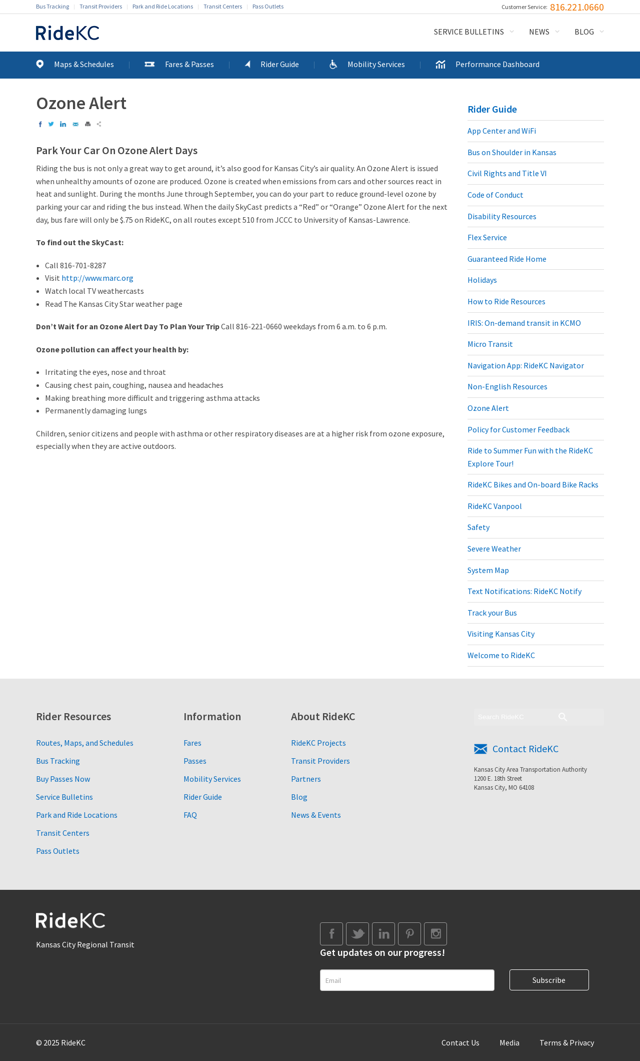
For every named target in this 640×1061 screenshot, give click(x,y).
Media (510, 1042)
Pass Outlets (268, 6)
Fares (193, 743)
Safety (479, 527)
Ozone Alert (488, 408)
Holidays (482, 280)
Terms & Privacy (567, 1042)
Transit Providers (101, 6)
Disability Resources (502, 216)
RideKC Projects (318, 743)
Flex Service (487, 237)
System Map (488, 570)
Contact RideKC (525, 748)
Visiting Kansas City (501, 634)
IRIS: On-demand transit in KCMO (524, 323)
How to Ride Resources (507, 301)
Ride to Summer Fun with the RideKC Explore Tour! (530, 456)
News (539, 32)
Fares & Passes (189, 64)
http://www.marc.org (98, 278)
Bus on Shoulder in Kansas (512, 152)
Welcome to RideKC (501, 655)
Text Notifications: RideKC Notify (525, 591)
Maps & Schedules (84, 64)
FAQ (190, 815)
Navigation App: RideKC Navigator (526, 365)
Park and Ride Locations (162, 6)
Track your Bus (492, 613)
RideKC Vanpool (495, 506)
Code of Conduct (496, 195)
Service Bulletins (469, 32)
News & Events (316, 815)
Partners (306, 779)
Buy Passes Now (63, 779)
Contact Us (461, 1042)
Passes (195, 761)
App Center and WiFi (502, 131)
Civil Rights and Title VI (507, 173)
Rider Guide (279, 64)
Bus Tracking (52, 6)
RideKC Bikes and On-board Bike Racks (533, 484)
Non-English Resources (508, 386)
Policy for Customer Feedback (519, 429)
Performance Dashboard (498, 64)
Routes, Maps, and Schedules (85, 743)
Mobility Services (376, 64)
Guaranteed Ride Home (507, 259)
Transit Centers (223, 6)
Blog (584, 32)
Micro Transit (490, 344)
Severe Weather (494, 549)
